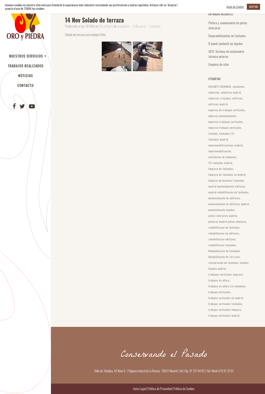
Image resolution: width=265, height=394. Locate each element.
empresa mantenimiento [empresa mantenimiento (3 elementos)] (222, 116)
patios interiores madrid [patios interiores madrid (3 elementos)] (222, 216)
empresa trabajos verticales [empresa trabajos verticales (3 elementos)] (224, 128)
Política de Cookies (184, 388)
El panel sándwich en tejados (225, 43)
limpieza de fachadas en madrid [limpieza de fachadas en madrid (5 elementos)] (227, 175)
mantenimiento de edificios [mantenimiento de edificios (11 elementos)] (224, 198)
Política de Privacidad (160, 388)
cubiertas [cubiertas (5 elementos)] (214, 92)
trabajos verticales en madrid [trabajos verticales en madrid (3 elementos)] (225, 298)
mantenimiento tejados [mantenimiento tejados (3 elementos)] (221, 210)
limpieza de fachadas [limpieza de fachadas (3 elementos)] (220, 169)
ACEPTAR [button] (253, 7)
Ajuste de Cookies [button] (235, 7)
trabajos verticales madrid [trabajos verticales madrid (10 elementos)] (224, 315)
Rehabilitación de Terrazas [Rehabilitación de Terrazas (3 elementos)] (224, 257)
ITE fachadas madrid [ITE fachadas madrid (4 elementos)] (220, 163)
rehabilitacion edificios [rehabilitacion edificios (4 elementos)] (222, 239)
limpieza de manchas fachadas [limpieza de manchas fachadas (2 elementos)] (226, 180)
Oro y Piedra (106, 26)
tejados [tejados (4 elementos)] (244, 263)
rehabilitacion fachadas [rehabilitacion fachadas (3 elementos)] (222, 245)
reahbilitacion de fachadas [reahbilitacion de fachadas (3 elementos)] (224, 227)
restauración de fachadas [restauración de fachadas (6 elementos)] (223, 263)
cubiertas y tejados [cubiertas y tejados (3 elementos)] (219, 98)
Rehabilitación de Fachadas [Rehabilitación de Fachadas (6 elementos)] (224, 251)
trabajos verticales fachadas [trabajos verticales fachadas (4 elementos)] (225, 304)
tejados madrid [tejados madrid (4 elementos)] (217, 268)
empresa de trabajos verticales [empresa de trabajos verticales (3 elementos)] (226, 110)
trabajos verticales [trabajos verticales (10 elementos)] (219, 292)
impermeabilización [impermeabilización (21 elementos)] (219, 151)
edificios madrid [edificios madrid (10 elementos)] (218, 104)
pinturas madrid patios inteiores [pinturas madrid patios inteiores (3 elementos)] (227, 222)
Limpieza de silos (218, 64)
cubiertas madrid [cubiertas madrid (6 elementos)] (231, 92)
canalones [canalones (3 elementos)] (238, 86)
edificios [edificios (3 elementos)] (237, 98)
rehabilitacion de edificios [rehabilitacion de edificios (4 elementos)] (223, 233)
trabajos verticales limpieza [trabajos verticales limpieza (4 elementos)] (224, 310)
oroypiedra (123, 26)
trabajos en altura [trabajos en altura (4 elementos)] (219, 280)
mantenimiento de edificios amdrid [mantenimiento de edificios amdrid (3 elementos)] (228, 204)
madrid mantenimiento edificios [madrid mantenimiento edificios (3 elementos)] (226, 186)
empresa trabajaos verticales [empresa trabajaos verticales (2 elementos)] (225, 122)
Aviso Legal (139, 388)
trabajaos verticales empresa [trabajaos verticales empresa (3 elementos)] (225, 274)
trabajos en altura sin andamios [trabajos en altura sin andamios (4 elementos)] (227, 286)
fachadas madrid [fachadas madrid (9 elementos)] (218, 139)
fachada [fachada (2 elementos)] (213, 133)
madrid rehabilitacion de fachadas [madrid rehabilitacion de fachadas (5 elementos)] (228, 192)
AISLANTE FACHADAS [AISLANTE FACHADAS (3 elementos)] (219, 86)
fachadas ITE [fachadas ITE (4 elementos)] (226, 133)
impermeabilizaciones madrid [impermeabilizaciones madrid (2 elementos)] (225, 145)
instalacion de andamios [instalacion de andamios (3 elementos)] (222, 157)
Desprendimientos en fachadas (227, 35)
